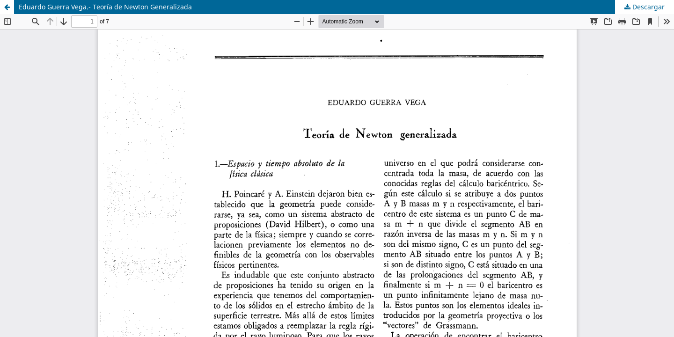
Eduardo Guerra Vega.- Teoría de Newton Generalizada (105, 6)
